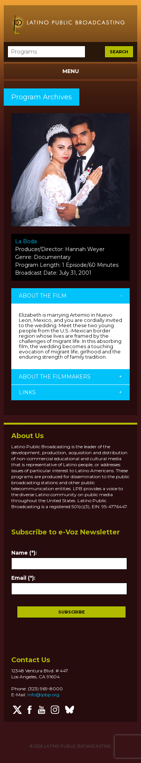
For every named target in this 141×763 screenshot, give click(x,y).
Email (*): (23, 577)
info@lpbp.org (43, 694)
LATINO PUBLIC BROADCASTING (77, 746)
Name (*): (24, 552)
